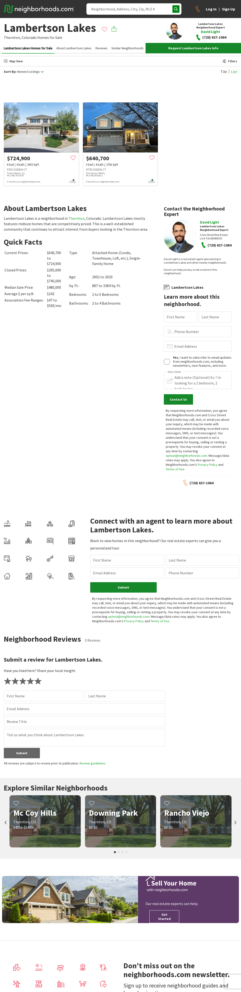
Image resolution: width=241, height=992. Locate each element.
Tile (224, 71)
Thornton (76, 218)
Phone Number (186, 332)
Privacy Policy (207, 464)
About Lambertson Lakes (74, 48)
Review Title (17, 721)
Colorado (29, 37)
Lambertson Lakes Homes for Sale (28, 48)
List (234, 71)
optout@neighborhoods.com (186, 455)
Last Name (210, 317)
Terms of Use (175, 469)
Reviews (101, 48)
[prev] (8, 127)
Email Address (185, 346)
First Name (176, 317)
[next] (74, 127)
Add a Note (174, 371)
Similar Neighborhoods (127, 48)
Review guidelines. (93, 763)
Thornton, (12, 37)
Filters (229, 61)
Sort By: (10, 71)
